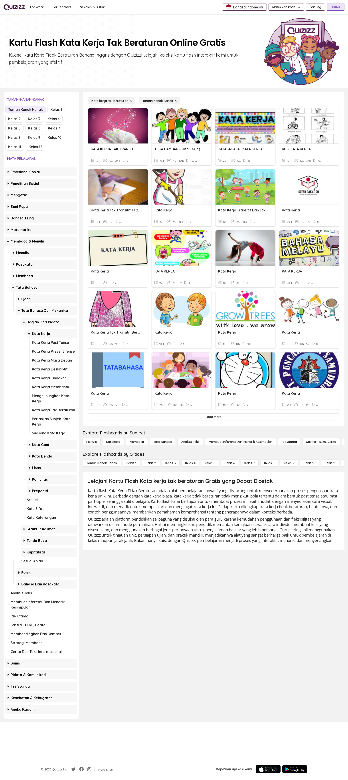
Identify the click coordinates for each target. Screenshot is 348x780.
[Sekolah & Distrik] (92, 7)
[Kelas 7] (250, 463)
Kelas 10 (54, 137)
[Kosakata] (113, 441)
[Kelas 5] (210, 463)
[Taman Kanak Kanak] (159, 100)
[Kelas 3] (171, 463)
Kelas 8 (14, 137)
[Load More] (213, 416)
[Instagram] (89, 769)
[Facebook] (81, 769)
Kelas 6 (34, 128)
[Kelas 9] (289, 463)
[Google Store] (294, 769)
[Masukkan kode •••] (286, 7)
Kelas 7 (54, 128)
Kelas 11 (14, 147)
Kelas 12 (35, 147)
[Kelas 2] (151, 463)
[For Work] (37, 7)
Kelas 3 (34, 119)
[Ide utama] (289, 441)
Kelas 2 (14, 119)
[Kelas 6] (230, 463)
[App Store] (268, 769)
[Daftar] (335, 7)
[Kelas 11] (330, 463)
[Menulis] (92, 441)
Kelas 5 (14, 128)
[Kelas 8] (269, 463)
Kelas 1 (56, 109)
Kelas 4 (53, 119)
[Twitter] (73, 769)
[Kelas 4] (190, 463)
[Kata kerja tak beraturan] (111, 100)
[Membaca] (137, 441)
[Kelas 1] (131, 463)
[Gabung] (315, 7)
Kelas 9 (34, 137)
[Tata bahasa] (163, 441)
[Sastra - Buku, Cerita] (321, 441)
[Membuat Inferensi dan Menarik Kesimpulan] (240, 441)
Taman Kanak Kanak (25, 109)
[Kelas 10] (309, 463)
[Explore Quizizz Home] (14, 7)
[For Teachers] (62, 7)
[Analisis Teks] (190, 441)
